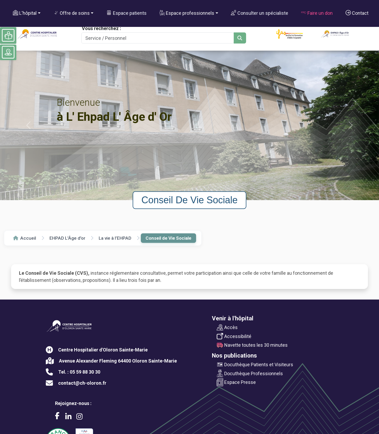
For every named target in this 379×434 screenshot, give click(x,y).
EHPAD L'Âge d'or (67, 238)
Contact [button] (357, 13)
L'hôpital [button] (25, 13)
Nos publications (234, 355)
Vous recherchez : (101, 28)
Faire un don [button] (317, 13)
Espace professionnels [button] (186, 13)
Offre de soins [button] (71, 13)
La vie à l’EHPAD (115, 238)
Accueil (24, 238)
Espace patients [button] (126, 13)
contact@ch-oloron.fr (82, 383)
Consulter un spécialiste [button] (259, 13)
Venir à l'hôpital (232, 318)
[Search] (157, 38)
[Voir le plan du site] (8, 52)
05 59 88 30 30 (85, 372)
